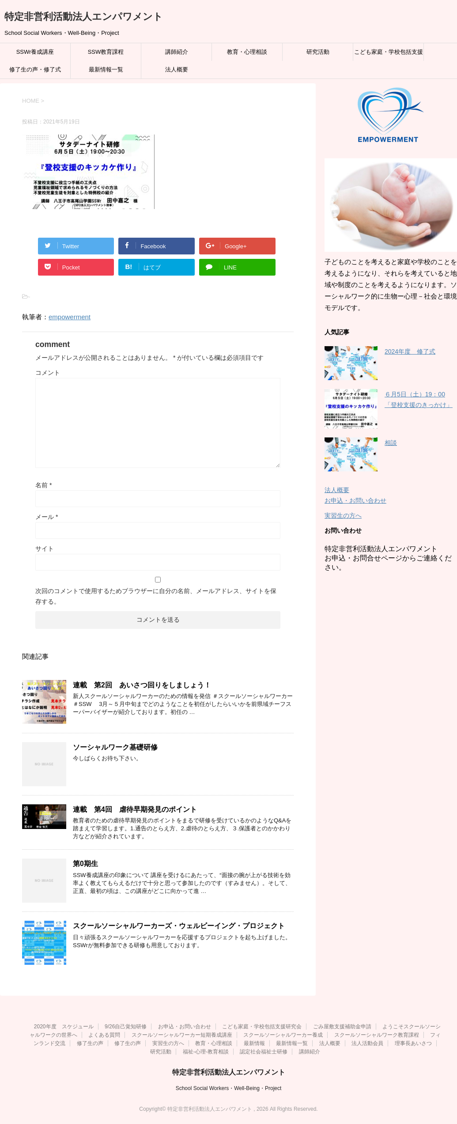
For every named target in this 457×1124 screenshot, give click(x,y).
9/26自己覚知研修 (126, 1026)
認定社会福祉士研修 (263, 1052)
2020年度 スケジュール (64, 1026)
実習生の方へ (343, 515)
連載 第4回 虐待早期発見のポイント (135, 809)
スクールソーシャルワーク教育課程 (376, 1035)
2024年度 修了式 (410, 351)
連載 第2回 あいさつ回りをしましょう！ (142, 685)
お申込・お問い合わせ (355, 500)
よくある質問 (104, 1035)
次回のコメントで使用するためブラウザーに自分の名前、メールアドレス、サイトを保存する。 (155, 596)
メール (46, 516)
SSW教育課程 (106, 52)
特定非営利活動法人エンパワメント (83, 16)
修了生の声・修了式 (35, 69)
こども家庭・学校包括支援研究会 (388, 55)
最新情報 (254, 1043)
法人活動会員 (367, 1043)
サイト (44, 548)
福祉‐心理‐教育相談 (206, 1052)
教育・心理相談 (247, 52)
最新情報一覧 (106, 69)
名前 (43, 485)
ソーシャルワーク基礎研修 (115, 747)
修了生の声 (90, 1043)
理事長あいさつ (413, 1043)
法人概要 (176, 69)
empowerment (70, 317)
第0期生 (85, 863)
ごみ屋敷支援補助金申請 (342, 1026)
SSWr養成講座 (35, 52)
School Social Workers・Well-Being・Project (229, 1088)
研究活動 (317, 52)
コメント (47, 372)
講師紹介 (176, 52)
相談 (391, 442)
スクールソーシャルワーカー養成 (283, 1035)
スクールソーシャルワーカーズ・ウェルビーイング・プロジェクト (179, 926)
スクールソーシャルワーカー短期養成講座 (182, 1035)
